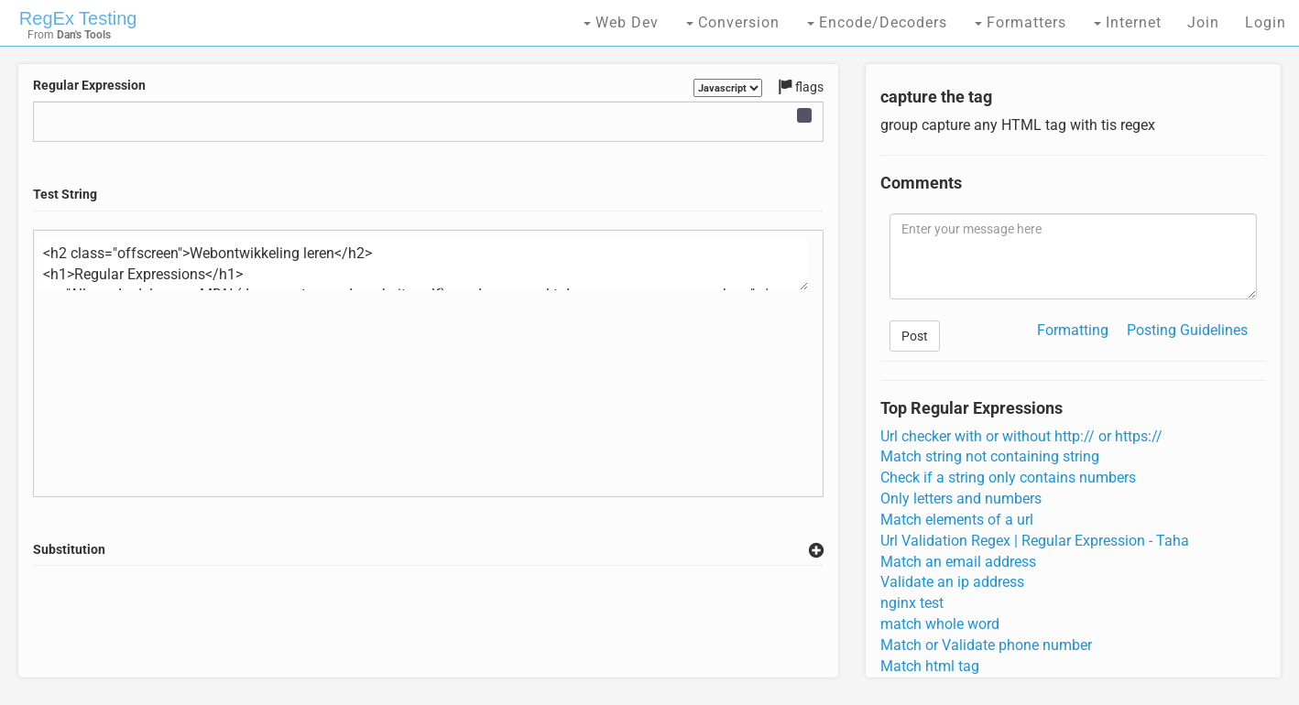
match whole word (939, 624)
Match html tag (929, 666)
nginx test (912, 603)
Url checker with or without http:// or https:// (1021, 436)
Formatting (1072, 330)
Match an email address (958, 561)
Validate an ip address (952, 582)
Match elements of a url (956, 519)
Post (914, 336)
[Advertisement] (428, 621)
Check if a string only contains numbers (1008, 477)
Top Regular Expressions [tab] (971, 408)
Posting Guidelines (1187, 330)
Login (1265, 22)
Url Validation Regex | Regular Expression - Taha (1034, 540)
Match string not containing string (989, 456)
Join (1203, 22)
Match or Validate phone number (986, 645)
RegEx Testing (78, 18)
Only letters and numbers (961, 498)
